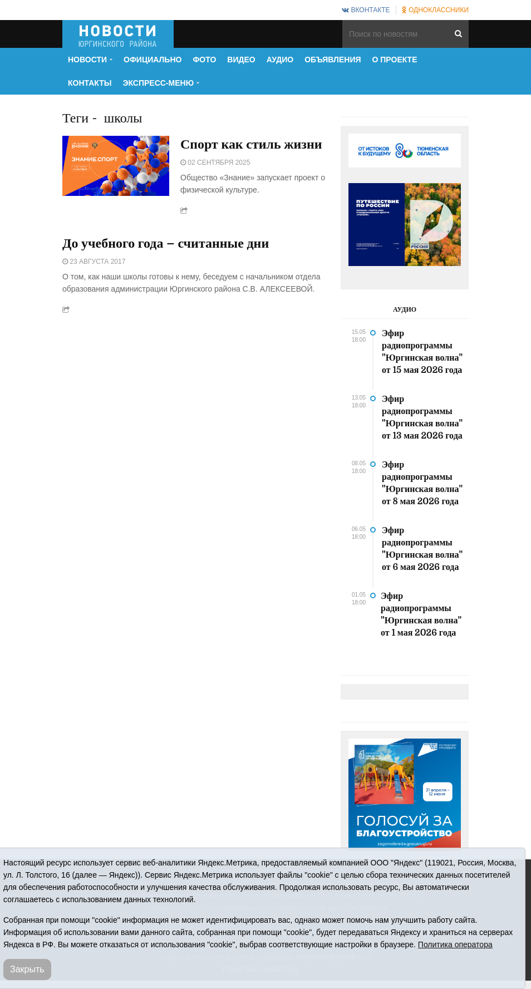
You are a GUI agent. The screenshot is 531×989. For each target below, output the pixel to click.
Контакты (89, 82)
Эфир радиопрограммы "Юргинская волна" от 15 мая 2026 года (422, 351)
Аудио (280, 59)
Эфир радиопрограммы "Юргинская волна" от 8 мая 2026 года (422, 483)
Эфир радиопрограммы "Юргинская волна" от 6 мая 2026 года (422, 548)
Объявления (332, 59)
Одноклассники (435, 10)
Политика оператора (455, 944)
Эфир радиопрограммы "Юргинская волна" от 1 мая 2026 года (421, 614)
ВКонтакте (366, 10)
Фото (204, 59)
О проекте (394, 59)
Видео (241, 59)
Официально (152, 59)
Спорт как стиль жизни (251, 144)
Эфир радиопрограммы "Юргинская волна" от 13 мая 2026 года (422, 417)
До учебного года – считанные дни (165, 244)
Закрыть (27, 969)
